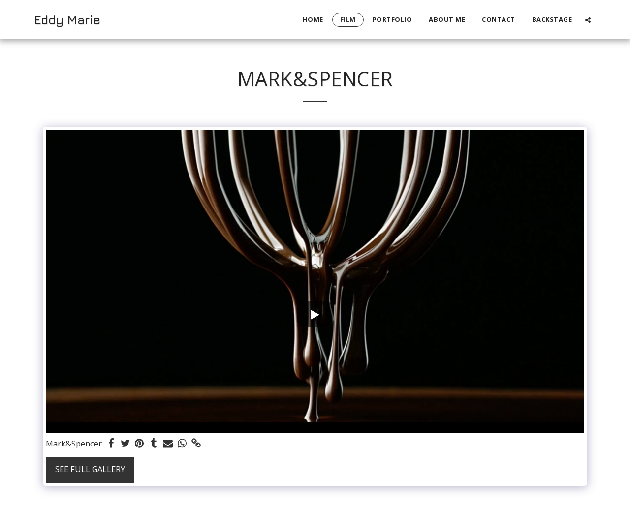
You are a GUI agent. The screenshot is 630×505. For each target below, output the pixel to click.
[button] (588, 19)
